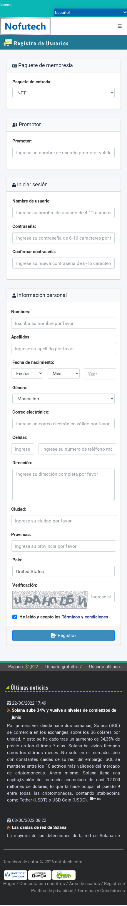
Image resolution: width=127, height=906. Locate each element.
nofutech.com (68, 861)
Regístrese (114, 883)
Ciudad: (18, 509)
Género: (19, 387)
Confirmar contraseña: (34, 251)
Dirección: (22, 462)
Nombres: (20, 311)
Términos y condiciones (85, 617)
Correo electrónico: (30, 412)
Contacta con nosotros (42, 883)
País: (17, 559)
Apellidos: (21, 337)
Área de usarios (84, 883)
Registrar (63, 635)
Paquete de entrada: (31, 81)
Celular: (19, 437)
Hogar (9, 883)
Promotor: (22, 141)
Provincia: (21, 534)
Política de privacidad (52, 890)
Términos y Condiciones (101, 890)
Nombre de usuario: (31, 201)
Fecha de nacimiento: (33, 362)
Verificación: (24, 585)
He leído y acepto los (63, 617)
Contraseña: (24, 226)
